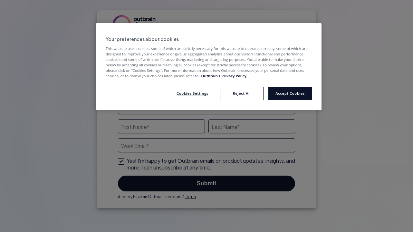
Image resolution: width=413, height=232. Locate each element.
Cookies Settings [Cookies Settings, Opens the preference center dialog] (192, 93)
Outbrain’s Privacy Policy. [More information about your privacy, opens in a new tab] (224, 75)
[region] (209, 66)
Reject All (242, 93)
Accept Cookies (290, 93)
